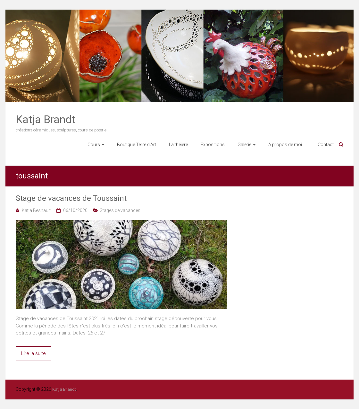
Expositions (213, 144)
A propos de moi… (286, 144)
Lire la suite (33, 353)
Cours (94, 144)
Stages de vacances (120, 210)
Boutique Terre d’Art (136, 144)
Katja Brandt (46, 119)
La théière (178, 144)
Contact (326, 144)
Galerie (244, 144)
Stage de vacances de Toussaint (71, 198)
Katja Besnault (36, 210)
